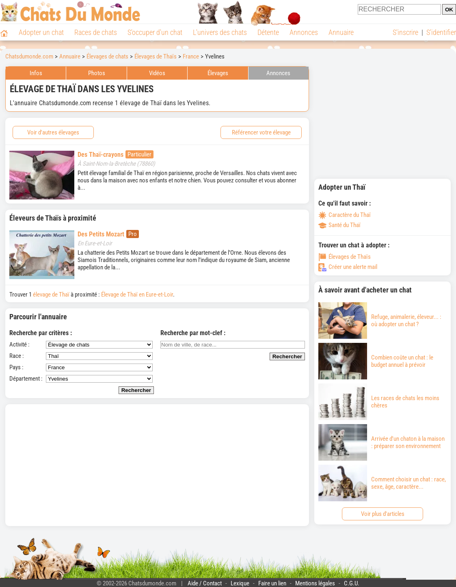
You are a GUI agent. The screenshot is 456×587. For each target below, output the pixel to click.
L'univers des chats (220, 32)
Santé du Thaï (339, 225)
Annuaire (341, 32)
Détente (268, 32)
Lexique (240, 583)
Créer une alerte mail (347, 267)
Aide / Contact (205, 583)
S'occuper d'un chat (155, 32)
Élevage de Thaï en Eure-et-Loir (137, 294)
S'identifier (441, 32)
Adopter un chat (41, 32)
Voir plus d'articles (382, 514)
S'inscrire (405, 32)
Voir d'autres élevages (53, 132)
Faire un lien (272, 583)
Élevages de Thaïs (344, 256)
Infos (36, 73)
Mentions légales (315, 583)
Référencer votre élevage (261, 132)
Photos (96, 73)
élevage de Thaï (51, 294)
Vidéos (157, 73)
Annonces (304, 32)
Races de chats (95, 32)
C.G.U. (351, 583)
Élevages (217, 73)
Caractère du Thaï (344, 215)
